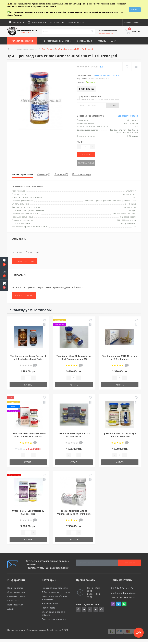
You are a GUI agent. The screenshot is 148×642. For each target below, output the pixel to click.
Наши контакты (57, 22)
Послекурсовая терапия (54, 619)
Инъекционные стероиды (26, 49)
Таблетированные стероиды (56, 592)
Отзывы (102, 40)
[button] (4, 285)
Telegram (119, 604)
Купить (112, 105)
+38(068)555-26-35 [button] (122, 588)
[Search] (92, 31)
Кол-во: (80, 141)
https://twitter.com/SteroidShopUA (96, 609)
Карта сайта (13, 600)
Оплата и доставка (76, 22)
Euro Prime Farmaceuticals (105, 75)
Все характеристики (128, 115)
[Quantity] (85, 146)
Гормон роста (48, 607)
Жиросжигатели (50, 603)
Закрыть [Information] (134, 9)
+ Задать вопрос (24, 295)
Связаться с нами (16, 596)
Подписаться (129, 563)
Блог (113, 40)
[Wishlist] (127, 66)
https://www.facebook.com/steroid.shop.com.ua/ (101, 609)
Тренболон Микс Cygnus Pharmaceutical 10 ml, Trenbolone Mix (74, 513)
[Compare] (136, 66)
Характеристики (22, 174)
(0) (101, 66)
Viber (113, 604)
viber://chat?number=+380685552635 (78, 609)
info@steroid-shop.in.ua (123, 593)
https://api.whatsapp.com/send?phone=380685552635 (90, 609)
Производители (15, 604)
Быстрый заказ (86, 163)
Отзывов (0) (43, 174)
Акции (10, 608)
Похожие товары (81, 174)
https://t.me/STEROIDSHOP (84, 609)
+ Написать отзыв (25, 261)
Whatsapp (124, 604)
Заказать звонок (106, 33)
